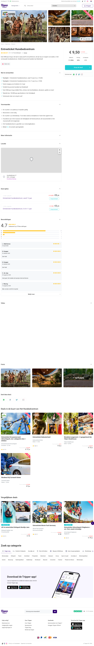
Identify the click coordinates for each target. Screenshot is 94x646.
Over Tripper (28, 623)
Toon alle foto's (86, 39)
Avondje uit (31, 551)
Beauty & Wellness (56, 551)
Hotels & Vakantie (19, 551)
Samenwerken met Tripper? (55, 623)
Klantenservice (6, 623)
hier (8, 127)
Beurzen (58, 560)
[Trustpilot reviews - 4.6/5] (83, 611)
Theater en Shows (83, 560)
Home (2, 44)
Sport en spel (67, 556)
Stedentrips (42, 560)
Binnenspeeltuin (6, 560)
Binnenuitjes (5, 556)
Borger (25, 52)
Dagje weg (7, 44)
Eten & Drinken (42, 551)
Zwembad (27, 556)
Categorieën (14, 5)
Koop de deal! (54, 198)
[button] (31, 73)
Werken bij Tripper (29, 629)
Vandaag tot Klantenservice (10, 1)
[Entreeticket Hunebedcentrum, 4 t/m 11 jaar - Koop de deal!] (31, 208)
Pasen (20, 556)
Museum (13, 44)
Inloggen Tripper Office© (54, 625)
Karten (15, 560)
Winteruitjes (5, 564)
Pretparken (36, 556)
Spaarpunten (28, 625)
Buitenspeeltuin (32, 560)
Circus (59, 556)
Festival (74, 560)
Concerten (66, 560)
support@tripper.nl (7, 627)
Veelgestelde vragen (7, 625)
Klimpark (13, 556)
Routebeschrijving (11, 179)
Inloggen (87, 6)
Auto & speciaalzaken (73, 551)
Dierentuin (44, 556)
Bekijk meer (31, 294)
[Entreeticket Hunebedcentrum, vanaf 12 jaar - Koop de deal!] (31, 197)
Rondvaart (50, 560)
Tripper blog (28, 627)
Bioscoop (22, 560)
